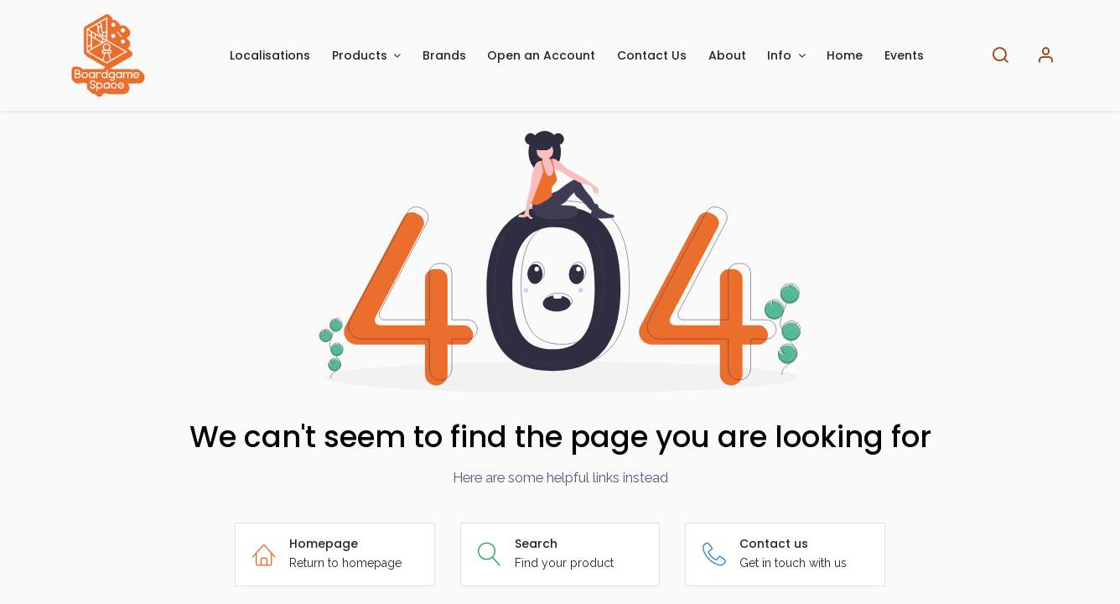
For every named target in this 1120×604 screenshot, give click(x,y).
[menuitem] (270, 55)
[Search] (1000, 55)
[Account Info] (1045, 55)
